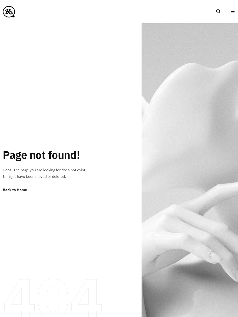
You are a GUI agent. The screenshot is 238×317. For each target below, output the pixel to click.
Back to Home (15, 190)
